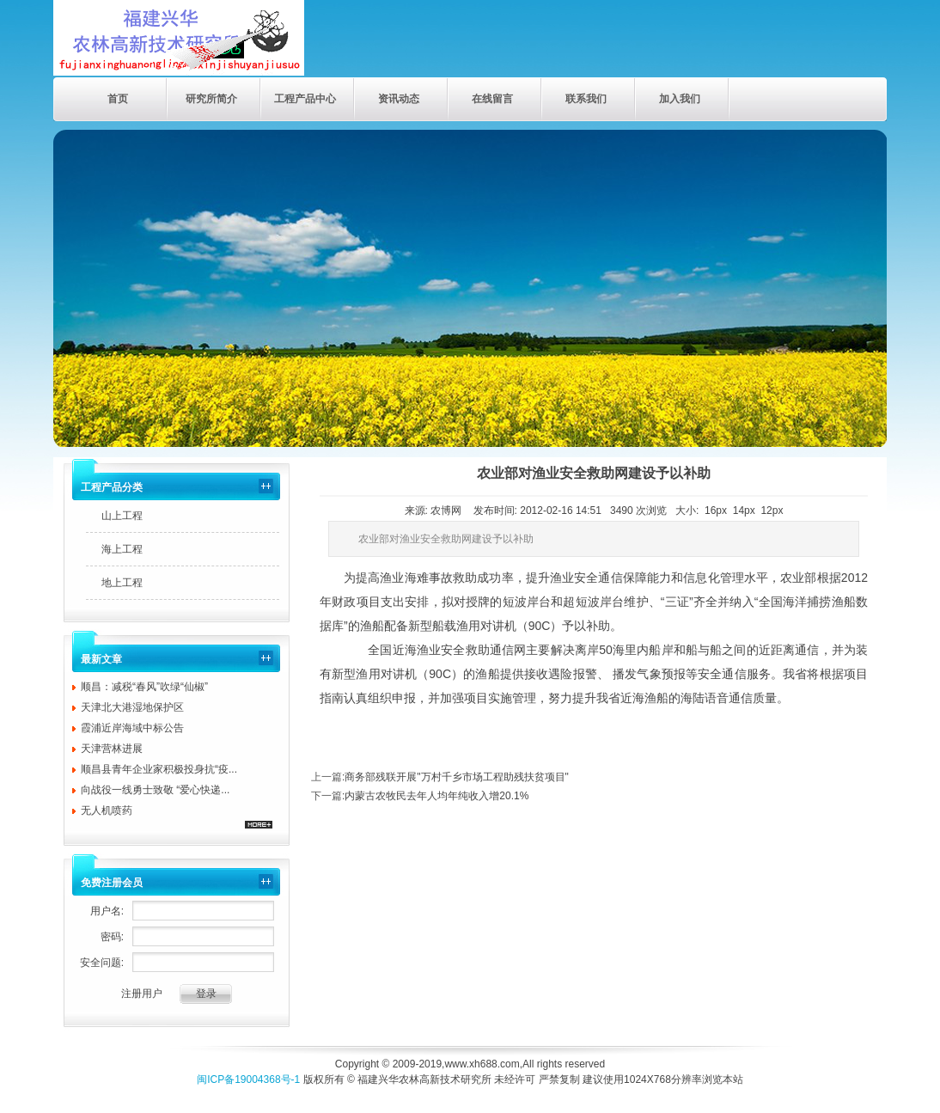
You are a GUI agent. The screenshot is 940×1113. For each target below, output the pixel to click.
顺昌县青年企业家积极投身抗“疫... (159, 769)
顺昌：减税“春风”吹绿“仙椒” (144, 687)
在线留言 (492, 99)
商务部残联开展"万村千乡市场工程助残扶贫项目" (457, 777)
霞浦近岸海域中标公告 (132, 728)
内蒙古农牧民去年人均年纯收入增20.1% (436, 796)
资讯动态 (398, 99)
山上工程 (122, 516)
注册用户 (141, 994)
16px (716, 511)
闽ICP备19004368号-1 (248, 1079)
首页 (117, 99)
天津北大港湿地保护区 (132, 707)
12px (771, 511)
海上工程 (122, 549)
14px (744, 511)
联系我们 (586, 99)
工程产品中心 (305, 99)
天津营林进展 (112, 749)
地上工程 (122, 583)
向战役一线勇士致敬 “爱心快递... (155, 790)
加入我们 (679, 99)
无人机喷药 (106, 810)
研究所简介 (211, 99)
